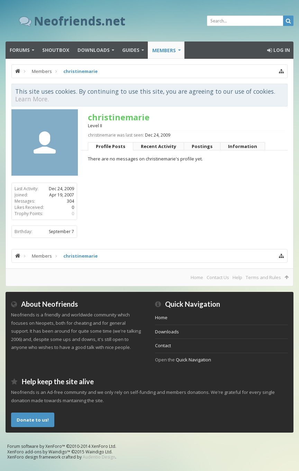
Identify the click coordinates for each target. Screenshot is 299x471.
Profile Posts (110, 146)
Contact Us (218, 277)
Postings (202, 146)
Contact (163, 345)
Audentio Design (99, 457)
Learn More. (32, 99)
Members (164, 50)
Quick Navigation (193, 360)
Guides (130, 50)
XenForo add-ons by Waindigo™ (38, 452)
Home (197, 277)
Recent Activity (158, 146)
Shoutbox (55, 50)
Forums (20, 50)
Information (242, 146)
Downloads (94, 50)
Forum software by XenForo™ (61, 446)
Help (237, 277)
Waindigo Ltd (98, 452)
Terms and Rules (263, 277)
